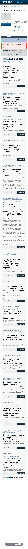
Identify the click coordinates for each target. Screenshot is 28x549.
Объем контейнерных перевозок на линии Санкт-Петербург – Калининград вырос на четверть (12, 462)
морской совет (20, 140)
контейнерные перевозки (9, 255)
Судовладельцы (16, 6)
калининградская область (14, 64)
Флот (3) (20, 52)
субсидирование (12, 62)
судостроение (6, 199)
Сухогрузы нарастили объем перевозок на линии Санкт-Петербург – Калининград (14, 412)
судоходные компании (8, 94)
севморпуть (5, 356)
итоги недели (16, 198)
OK (19, 544)
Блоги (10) (10, 41)
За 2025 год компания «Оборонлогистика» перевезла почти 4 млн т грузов (13, 172)
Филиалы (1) (17, 54)
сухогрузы (13, 308)
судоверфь (5, 201)
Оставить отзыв (6, 24)
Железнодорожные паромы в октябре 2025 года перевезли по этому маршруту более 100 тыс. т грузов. (13, 345)
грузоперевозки (11, 93)
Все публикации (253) (18, 41)
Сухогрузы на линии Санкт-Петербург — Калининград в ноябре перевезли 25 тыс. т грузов (12, 263)
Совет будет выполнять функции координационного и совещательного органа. (13, 155)
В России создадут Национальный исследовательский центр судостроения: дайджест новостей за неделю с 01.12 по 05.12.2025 (14, 210)
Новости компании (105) (13, 39)
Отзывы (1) (14, 50)
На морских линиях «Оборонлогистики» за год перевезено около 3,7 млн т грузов (12, 100)
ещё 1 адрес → (17, 27)
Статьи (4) (5, 39)
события (15, 140)
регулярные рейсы (15, 254)
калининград (6, 378)
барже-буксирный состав (9, 166)
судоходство (16, 61)
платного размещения (14, 45)
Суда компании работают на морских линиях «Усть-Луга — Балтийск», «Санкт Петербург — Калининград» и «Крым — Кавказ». (14, 107)
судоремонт (19, 199)
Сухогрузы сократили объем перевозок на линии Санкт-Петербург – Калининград (14, 315)
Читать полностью (20, 86)
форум (19, 355)
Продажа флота (21, 50)
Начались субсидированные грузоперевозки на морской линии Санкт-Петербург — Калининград (12, 71)
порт (16, 201)
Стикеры (15, 52)
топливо (16, 378)
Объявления (8, 52)
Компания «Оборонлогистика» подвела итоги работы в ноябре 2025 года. (14, 271)
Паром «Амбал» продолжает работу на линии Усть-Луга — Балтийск (12, 125)
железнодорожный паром (16, 331)
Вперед (20, 59)
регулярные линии (20, 93)
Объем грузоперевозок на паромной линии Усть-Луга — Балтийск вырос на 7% (14, 289)
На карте (10, 54)
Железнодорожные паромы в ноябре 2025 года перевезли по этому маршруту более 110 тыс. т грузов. (13, 297)
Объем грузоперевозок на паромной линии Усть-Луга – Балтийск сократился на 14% (14, 438)
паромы (21, 116)
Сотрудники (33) (6, 50)
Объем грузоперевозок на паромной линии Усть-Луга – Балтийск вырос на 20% (14, 338)
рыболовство (12, 201)
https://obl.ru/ (18, 26)
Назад (4, 59)
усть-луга (21, 165)
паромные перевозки (8, 379)
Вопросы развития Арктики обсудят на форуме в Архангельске (13, 361)
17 (17, 59)
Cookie (16, 544)
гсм (19, 378)
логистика (11, 356)
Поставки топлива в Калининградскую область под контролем (12, 384)
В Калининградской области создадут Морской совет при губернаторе (11, 148)
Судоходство (5, 6)
